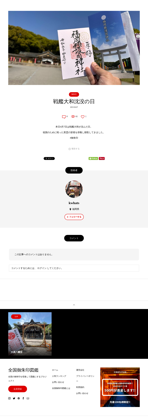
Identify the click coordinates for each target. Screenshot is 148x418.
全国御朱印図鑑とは (61, 388)
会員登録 (18, 389)
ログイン (42, 268)
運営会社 (80, 370)
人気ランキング (59, 376)
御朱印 (74, 94)
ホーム (55, 370)
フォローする (75, 217)
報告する (76, 149)
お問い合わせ (58, 382)
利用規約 (80, 387)
